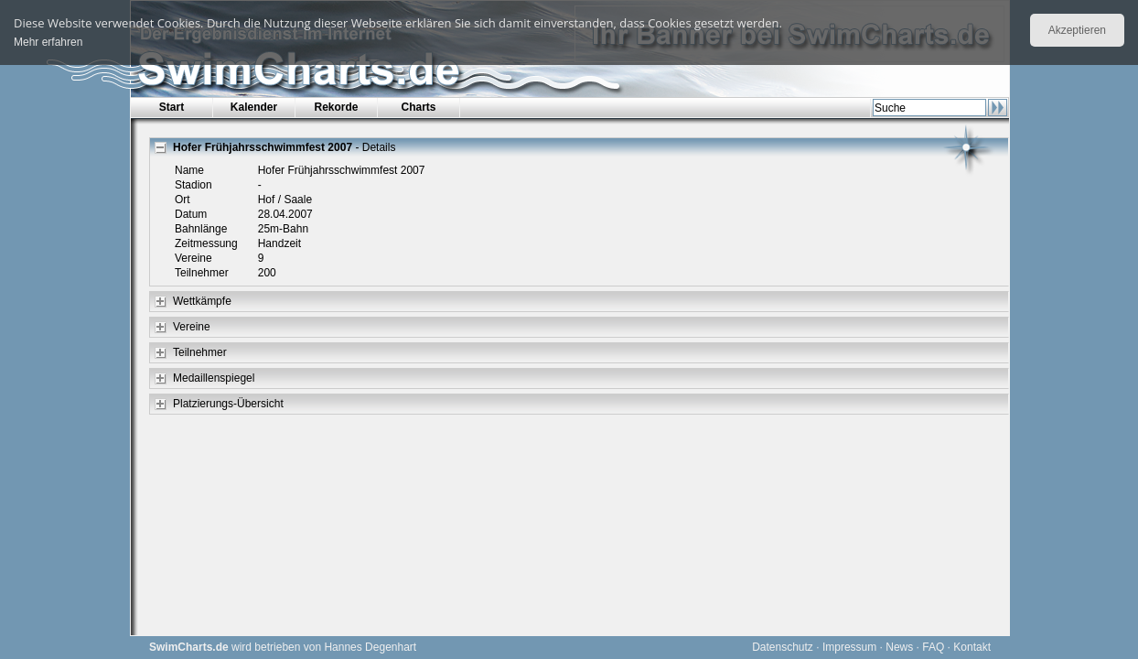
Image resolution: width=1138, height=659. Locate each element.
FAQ (933, 647)
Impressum (849, 647)
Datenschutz (782, 647)
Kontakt (972, 647)
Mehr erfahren (48, 42)
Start (171, 107)
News (899, 647)
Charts (418, 107)
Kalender (254, 107)
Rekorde (336, 107)
